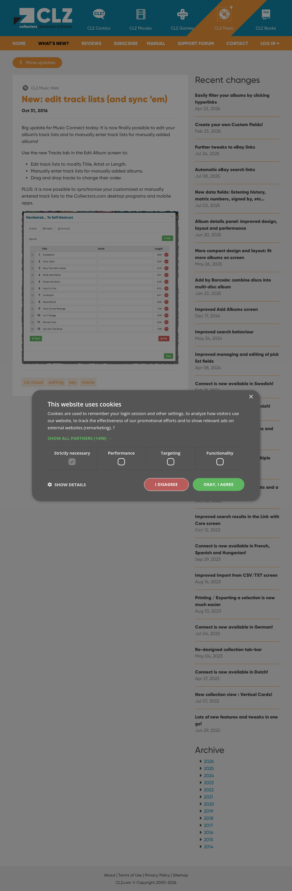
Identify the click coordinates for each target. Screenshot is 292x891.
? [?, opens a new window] (114, 427)
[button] (146, 437)
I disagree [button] (166, 484)
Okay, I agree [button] (219, 484)
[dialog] (146, 445)
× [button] (251, 397)
